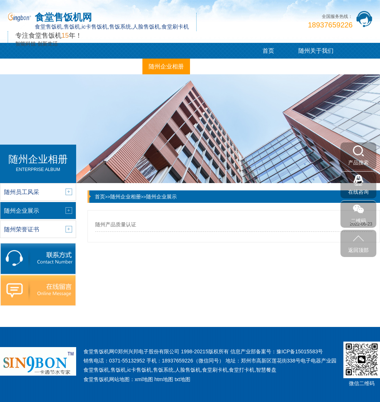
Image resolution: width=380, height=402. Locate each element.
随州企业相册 (166, 66)
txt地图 (182, 379)
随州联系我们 (213, 66)
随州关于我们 (316, 51)
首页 (268, 51)
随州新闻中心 (71, 66)
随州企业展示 (161, 197)
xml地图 (144, 379)
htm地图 (163, 379)
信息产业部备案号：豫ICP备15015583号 (276, 351)
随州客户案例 (118, 66)
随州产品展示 (23, 66)
